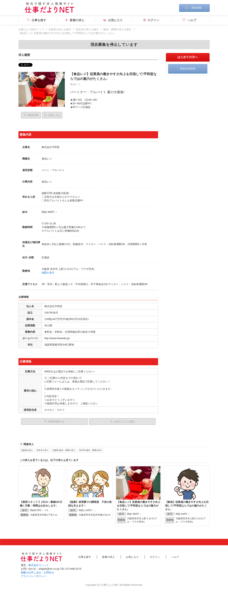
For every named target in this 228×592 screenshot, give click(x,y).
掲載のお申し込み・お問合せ (37, 572)
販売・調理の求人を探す (118, 29)
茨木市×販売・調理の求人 (90, 450)
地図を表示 (48, 272)
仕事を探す (36, 20)
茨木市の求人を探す (87, 29)
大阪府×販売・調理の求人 (63, 450)
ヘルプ (189, 20)
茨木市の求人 (43, 450)
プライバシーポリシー (33, 576)
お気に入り (113, 20)
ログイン (151, 20)
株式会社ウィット (38, 565)
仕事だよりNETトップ (31, 29)
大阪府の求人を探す (59, 29)
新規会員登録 (187, 68)
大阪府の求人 (27, 450)
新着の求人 (74, 20)
